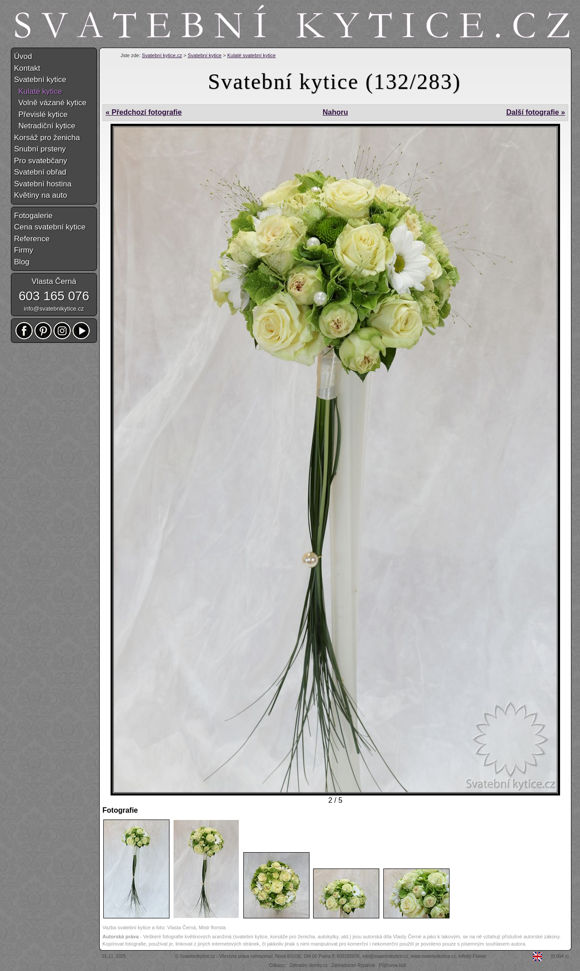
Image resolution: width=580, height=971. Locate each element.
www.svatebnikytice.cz (433, 956)
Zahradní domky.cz (309, 965)
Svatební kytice (205, 55)
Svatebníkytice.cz (197, 956)
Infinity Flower (473, 956)
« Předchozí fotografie (144, 112)
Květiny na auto (40, 195)
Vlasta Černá (54, 281)
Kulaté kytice (38, 91)
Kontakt (27, 68)
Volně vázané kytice (50, 102)
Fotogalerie (33, 215)
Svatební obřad (40, 172)
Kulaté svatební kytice (251, 55)
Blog (21, 262)
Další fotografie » (535, 112)
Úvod (23, 56)
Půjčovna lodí (392, 965)
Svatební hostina (43, 184)
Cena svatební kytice (50, 227)
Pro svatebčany (40, 160)
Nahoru (335, 112)
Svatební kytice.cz (162, 55)
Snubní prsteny (40, 149)
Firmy (23, 250)
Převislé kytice (41, 114)
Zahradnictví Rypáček (353, 965)
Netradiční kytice (44, 126)
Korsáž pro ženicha (47, 137)
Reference (31, 238)
